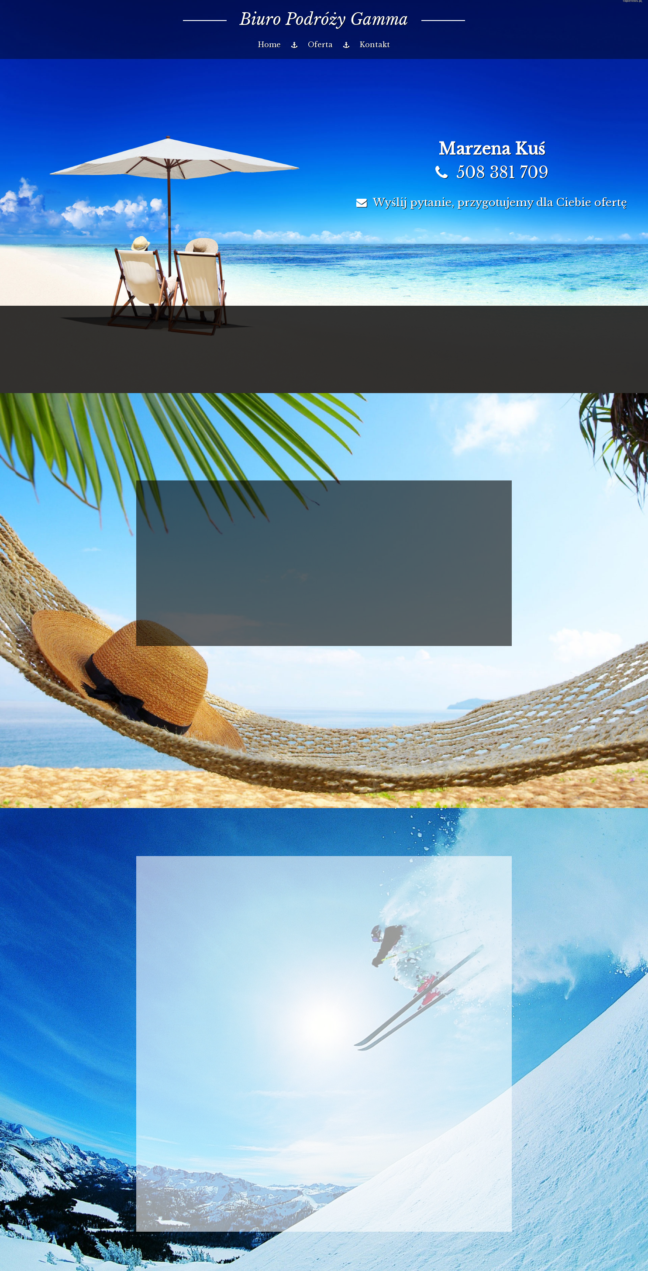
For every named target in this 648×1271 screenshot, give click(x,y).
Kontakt (375, 44)
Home (269, 44)
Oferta (320, 44)
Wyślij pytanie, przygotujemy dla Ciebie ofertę (491, 202)
